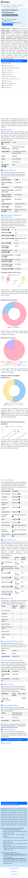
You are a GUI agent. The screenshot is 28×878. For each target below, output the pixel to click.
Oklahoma (13, 5)
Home (2, 5)
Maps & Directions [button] (7, 24)
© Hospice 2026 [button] (14, 868)
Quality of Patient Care (8, 72)
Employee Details (7, 74)
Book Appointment (7, 85)
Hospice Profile (6, 63)
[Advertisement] (13, 102)
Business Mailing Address (9, 83)
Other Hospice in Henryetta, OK (10, 803)
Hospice (7, 5)
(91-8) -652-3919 (7, 22)
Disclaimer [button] (14, 871)
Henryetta (20, 5)
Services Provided (7, 70)
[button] (2, 144)
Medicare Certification (8, 65)
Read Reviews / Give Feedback (14, 739)
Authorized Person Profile (9, 76)
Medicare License (7, 81)
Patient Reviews (6, 87)
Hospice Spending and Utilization (10, 67)
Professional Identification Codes (10, 78)
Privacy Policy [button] (14, 874)
